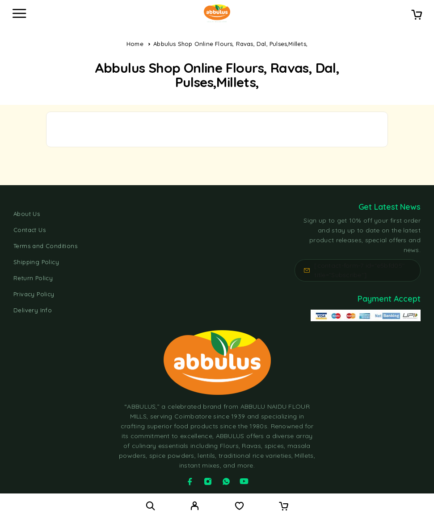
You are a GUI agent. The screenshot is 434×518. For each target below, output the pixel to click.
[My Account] (194, 507)
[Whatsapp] (226, 481)
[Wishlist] (239, 507)
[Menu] (19, 13)
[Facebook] (190, 481)
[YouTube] (244, 481)
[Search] (150, 505)
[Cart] (416, 15)
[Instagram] (208, 481)
